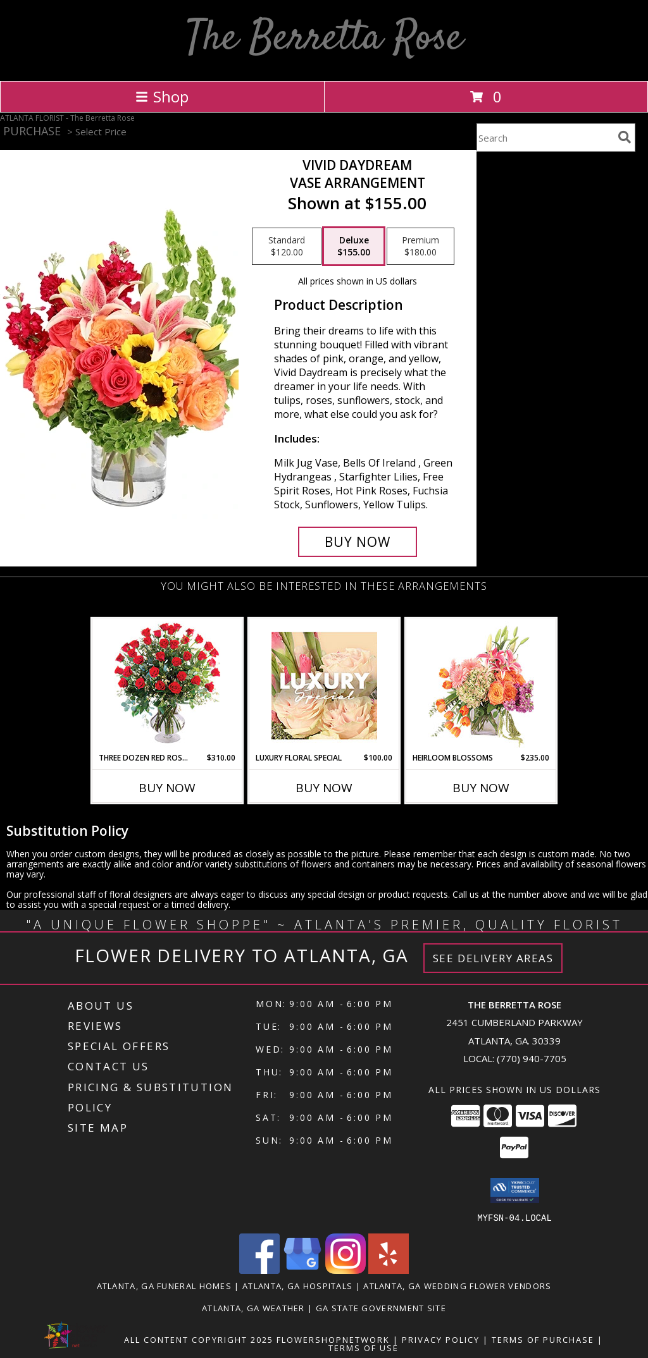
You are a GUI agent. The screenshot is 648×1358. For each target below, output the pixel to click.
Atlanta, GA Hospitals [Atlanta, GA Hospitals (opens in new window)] (297, 1285)
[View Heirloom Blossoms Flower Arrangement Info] (481, 685)
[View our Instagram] (345, 1270)
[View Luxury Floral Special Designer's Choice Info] (324, 685)
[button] (514, 1190)
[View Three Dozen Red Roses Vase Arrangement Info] (167, 685)
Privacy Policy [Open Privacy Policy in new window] (441, 1339)
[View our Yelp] (388, 1270)
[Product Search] (545, 137)
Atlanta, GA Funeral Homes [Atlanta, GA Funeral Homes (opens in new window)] (164, 1285)
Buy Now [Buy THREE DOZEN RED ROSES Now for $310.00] (167, 788)
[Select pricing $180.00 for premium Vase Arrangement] (420, 246)
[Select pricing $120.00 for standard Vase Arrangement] (286, 246)
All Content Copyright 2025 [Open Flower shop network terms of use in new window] (198, 1339)
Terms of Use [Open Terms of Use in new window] (363, 1347)
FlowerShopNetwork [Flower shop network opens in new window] (333, 1339)
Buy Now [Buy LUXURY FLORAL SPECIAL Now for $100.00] (324, 788)
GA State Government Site (381, 1307)
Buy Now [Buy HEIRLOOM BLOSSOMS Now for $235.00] (480, 788)
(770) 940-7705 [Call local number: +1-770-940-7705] (531, 1058)
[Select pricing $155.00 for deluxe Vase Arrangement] (353, 246)
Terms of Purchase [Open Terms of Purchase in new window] (543, 1339)
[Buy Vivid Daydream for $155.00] (357, 542)
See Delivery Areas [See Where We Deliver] (493, 958)
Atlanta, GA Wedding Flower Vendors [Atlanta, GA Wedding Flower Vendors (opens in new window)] (457, 1285)
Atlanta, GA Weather (253, 1307)
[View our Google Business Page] (302, 1270)
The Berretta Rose (324, 38)
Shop (162, 96)
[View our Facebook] (259, 1270)
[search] (624, 137)
